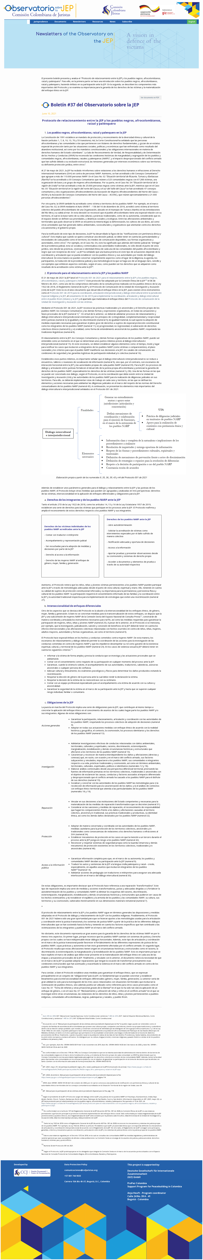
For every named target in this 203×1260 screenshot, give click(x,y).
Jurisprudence (41, 21)
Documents (60, 21)
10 (146, 280)
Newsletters (79, 21)
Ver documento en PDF (150, 97)
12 (141, 616)
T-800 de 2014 (113, 1016)
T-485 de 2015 (67, 1018)
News (112, 21)
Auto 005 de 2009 (49, 1016)
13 (71, 649)
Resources (97, 21)
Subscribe (127, 21)
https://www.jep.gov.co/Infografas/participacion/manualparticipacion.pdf (69, 1077)
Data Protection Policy (75, 1164)
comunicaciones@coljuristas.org (81, 1170)
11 (79, 313)
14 (77, 869)
